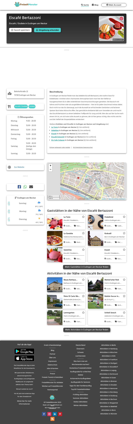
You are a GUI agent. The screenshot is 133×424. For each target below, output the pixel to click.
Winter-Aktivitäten (81, 405)
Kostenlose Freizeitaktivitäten (81, 368)
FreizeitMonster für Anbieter (52, 382)
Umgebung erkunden (49, 30)
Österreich (80, 348)
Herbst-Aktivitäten (80, 401)
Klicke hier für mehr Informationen (24, 403)
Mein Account (115, 5)
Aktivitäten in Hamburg (108, 348)
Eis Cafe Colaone (57, 140)
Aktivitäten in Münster (108, 413)
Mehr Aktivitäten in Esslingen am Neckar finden (86, 329)
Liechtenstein (80, 356)
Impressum (52, 361)
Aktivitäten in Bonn (108, 410)
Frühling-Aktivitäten (80, 394)
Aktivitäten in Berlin (108, 345)
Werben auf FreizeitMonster (52, 386)
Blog (96, 5)
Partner (52, 354)
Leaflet (104, 199)
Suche (86, 5)
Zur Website (19, 167)
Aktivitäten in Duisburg (108, 395)
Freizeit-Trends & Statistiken (52, 377)
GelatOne (55, 130)
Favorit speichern (20, 30)
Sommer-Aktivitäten (80, 398)
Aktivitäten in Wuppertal (108, 403)
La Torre (54, 127)
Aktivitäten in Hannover (109, 388)
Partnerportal (52, 389)
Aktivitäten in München (108, 352)
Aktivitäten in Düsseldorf (108, 366)
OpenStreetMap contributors (117, 199)
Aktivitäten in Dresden (108, 385)
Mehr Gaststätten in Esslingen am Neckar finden (86, 267)
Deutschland (80, 345)
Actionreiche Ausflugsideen (80, 378)
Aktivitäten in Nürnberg (109, 392)
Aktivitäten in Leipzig (108, 370)
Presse (52, 373)
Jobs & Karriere (52, 368)
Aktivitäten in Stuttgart (108, 363)
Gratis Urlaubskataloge (52, 345)
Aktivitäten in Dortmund (109, 374)
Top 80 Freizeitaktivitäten (80, 389)
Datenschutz (52, 364)
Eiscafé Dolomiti (57, 137)
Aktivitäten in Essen (108, 377)
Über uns (52, 357)
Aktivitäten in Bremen (109, 381)
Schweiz (80, 352)
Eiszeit (53, 133)
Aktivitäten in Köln (109, 356)
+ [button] (50, 166)
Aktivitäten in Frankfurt (108, 359)
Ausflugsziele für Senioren (80, 382)
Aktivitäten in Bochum (108, 399)
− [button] (50, 169)
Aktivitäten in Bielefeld (108, 406)
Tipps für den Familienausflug (81, 385)
